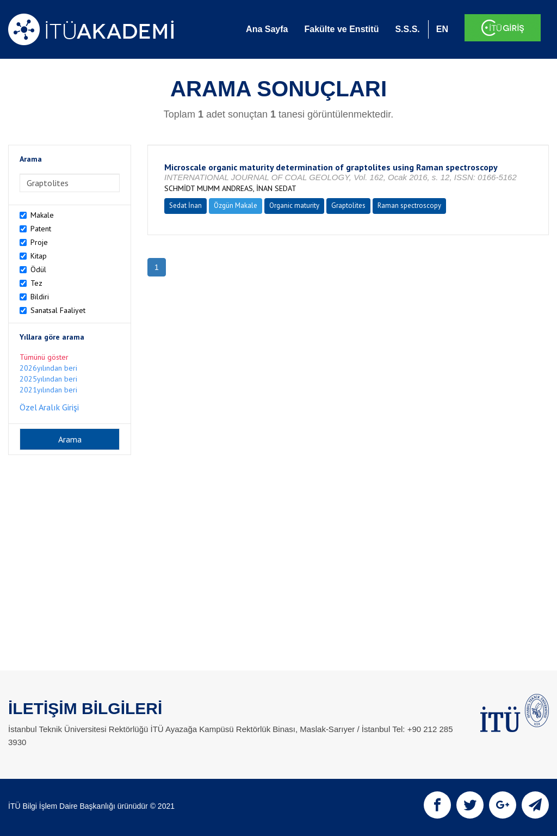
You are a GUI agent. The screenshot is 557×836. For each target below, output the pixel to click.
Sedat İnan (185, 205)
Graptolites (348, 205)
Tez (36, 283)
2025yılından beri (48, 379)
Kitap (38, 256)
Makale (42, 215)
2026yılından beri (48, 368)
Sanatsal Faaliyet (57, 310)
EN (442, 29)
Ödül (38, 269)
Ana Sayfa (267, 29)
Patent (40, 228)
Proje (39, 242)
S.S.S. (407, 29)
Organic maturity (294, 205)
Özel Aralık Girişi (49, 407)
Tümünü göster (44, 357)
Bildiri (39, 297)
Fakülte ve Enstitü (341, 29)
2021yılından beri (48, 390)
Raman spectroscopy (409, 205)
